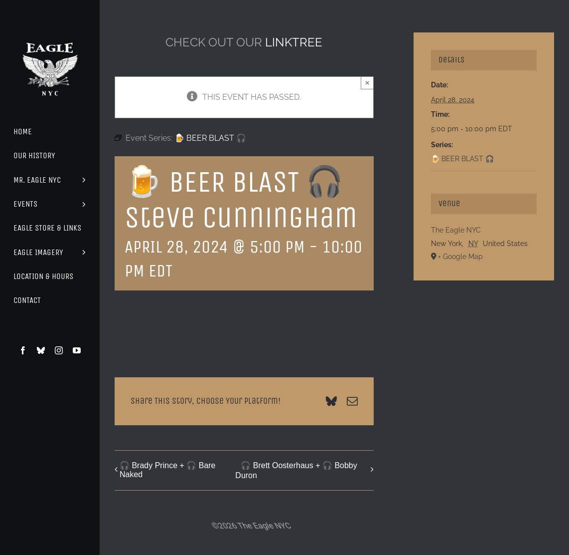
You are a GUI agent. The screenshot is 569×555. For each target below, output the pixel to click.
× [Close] (367, 82)
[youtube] (77, 350)
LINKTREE (293, 42)
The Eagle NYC (456, 230)
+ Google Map (460, 257)
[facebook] (23, 350)
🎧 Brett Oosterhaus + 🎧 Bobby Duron (296, 470)
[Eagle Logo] (50, 33)
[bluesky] (41, 350)
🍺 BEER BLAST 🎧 (462, 159)
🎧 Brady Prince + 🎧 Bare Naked (168, 470)
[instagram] (59, 350)
